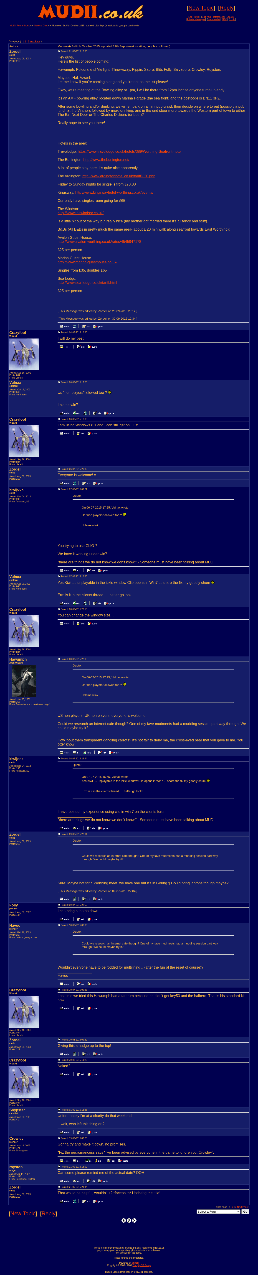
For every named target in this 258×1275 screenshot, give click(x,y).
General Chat (41, 25)
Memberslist (214, 19)
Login (232, 19)
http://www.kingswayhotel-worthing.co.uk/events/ (114, 192)
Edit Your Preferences (213, 17)
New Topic (200, 8)
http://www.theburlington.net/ (106, 160)
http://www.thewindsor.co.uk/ (81, 213)
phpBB (135, 1263)
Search (230, 17)
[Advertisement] (195, 31)
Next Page (35, 41)
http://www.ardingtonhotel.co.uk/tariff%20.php (118, 176)
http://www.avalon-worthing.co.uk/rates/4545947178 (99, 242)
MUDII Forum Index (20, 25)
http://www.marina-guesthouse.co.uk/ (87, 262)
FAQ (225, 19)
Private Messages (196, 19)
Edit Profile (193, 17)
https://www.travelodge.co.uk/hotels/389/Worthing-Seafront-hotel (130, 151)
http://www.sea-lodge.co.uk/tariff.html (87, 283)
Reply (226, 8)
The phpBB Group (142, 1265)
